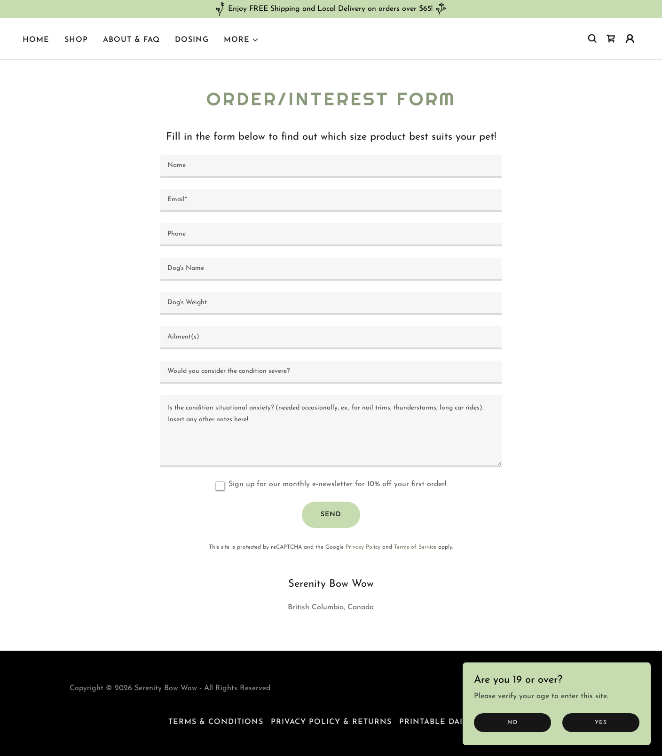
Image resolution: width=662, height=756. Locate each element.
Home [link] (36, 40)
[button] (241, 40)
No (512, 722)
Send (331, 514)
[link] (611, 38)
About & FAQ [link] (131, 40)
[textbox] (330, 166)
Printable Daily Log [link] (446, 722)
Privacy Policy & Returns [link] (331, 722)
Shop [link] (76, 40)
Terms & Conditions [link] (215, 722)
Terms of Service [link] (415, 547)
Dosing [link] (192, 40)
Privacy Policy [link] (363, 547)
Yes (601, 722)
